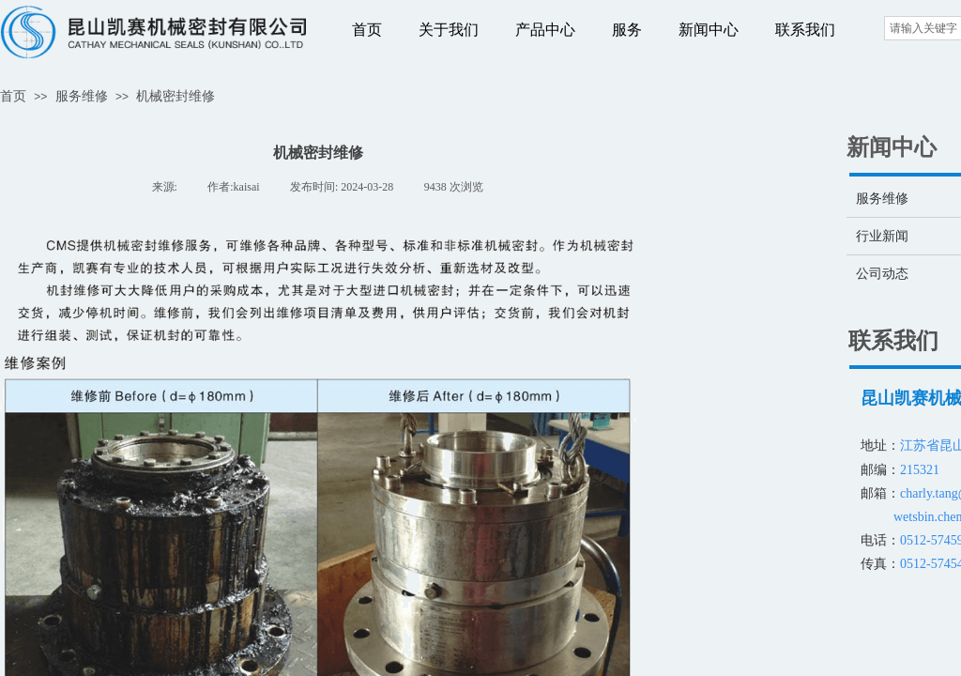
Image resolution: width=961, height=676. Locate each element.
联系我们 (805, 30)
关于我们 (449, 30)
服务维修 (81, 96)
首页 (367, 30)
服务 (627, 30)
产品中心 (545, 30)
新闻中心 (709, 30)
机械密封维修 (175, 96)
